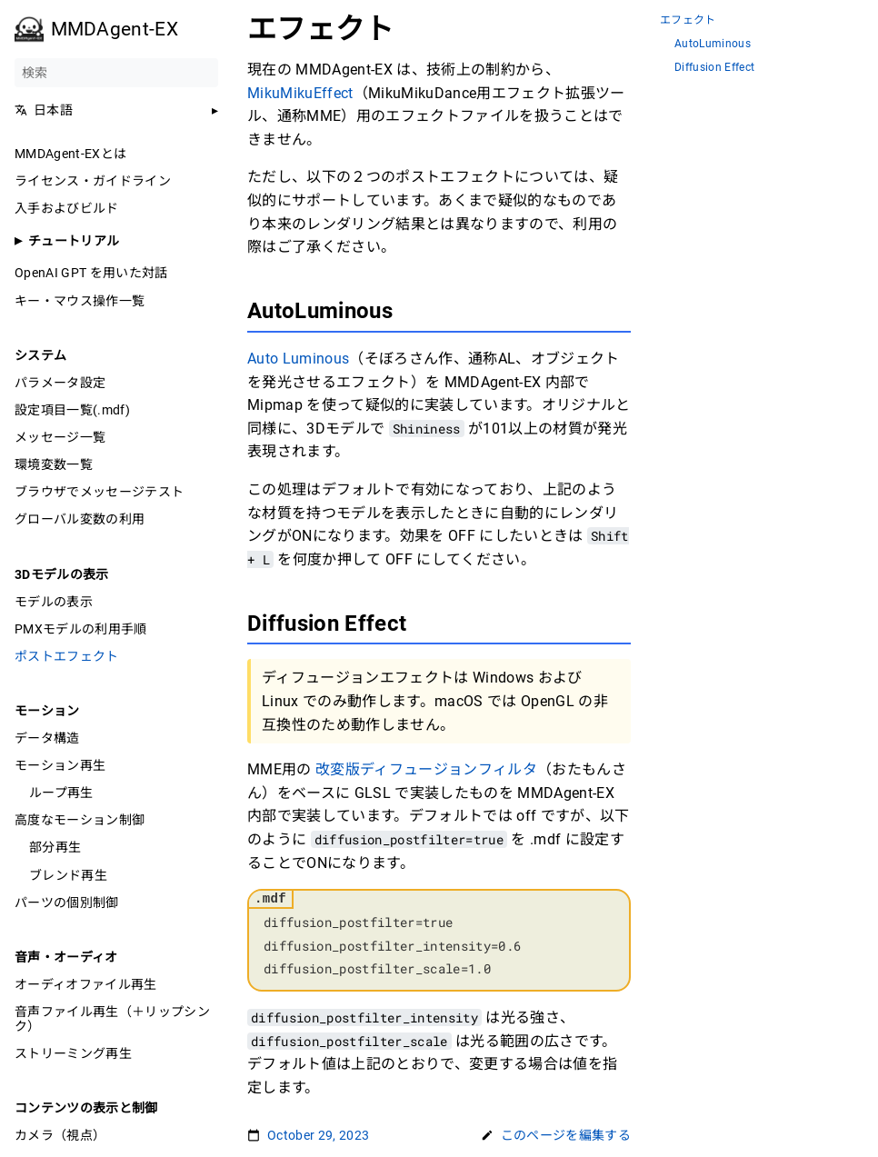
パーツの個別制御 (67, 902)
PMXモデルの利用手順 (81, 629)
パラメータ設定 (60, 382)
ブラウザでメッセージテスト (99, 491)
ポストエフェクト (67, 656)
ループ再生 (61, 792)
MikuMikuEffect (300, 93)
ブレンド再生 (68, 875)
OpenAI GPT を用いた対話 (91, 272)
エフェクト (688, 20)
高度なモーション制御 (80, 820)
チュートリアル (73, 241)
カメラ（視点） (60, 1135)
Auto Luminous (298, 358)
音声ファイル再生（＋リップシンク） (112, 1018)
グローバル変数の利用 (80, 519)
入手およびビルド (67, 208)
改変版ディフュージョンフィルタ (426, 769)
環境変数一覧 (54, 464)
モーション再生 (60, 765)
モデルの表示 (54, 601)
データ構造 (47, 738)
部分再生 (55, 847)
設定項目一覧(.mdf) (72, 410)
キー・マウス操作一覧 (80, 301)
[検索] (116, 72)
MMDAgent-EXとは (70, 153)
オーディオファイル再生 (86, 984)
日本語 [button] (44, 110)
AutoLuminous (712, 44)
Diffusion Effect (714, 68)
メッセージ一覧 (60, 437)
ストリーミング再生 (73, 1053)
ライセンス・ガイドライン (93, 181)
